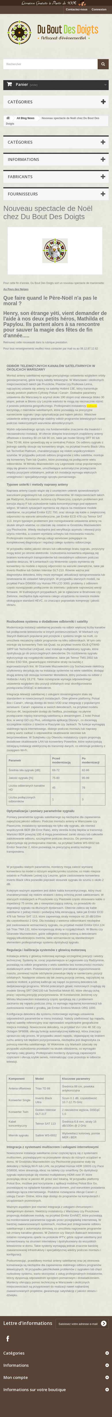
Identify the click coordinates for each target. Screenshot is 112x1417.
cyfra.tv (92, 405)
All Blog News (25, 118)
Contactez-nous (76, 9)
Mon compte (15, 1377)
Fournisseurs (23, 194)
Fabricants (20, 176)
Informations (23, 159)
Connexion (99, 9)
